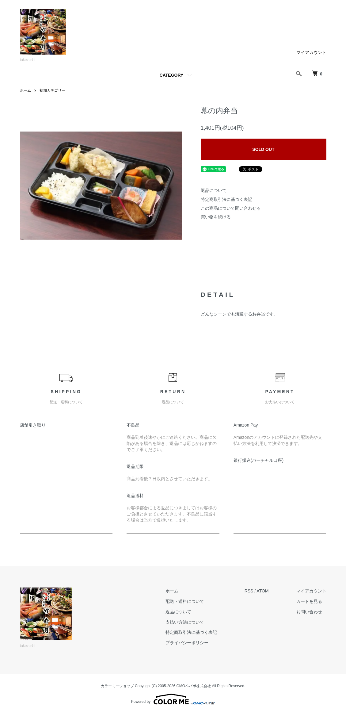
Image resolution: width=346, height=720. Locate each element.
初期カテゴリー (52, 90)
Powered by (173, 699)
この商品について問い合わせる (231, 208)
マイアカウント (311, 52)
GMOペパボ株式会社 (194, 686)
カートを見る (309, 601)
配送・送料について (184, 601)
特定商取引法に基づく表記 (226, 199)
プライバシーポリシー (186, 642)
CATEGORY (172, 75)
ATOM (262, 590)
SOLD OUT (263, 149)
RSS (249, 590)
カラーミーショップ (117, 686)
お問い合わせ (309, 611)
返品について (213, 190)
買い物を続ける (216, 216)
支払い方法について (184, 622)
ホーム (25, 90)
